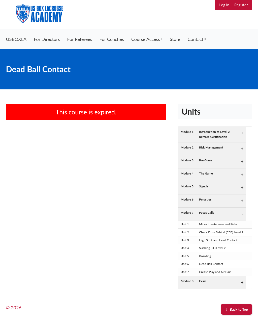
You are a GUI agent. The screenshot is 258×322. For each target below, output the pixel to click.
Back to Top (236, 309)
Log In (224, 5)
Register (241, 5)
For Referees (79, 39)
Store (175, 39)
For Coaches (112, 39)
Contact (195, 39)
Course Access (145, 39)
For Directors (47, 39)
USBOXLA (16, 39)
